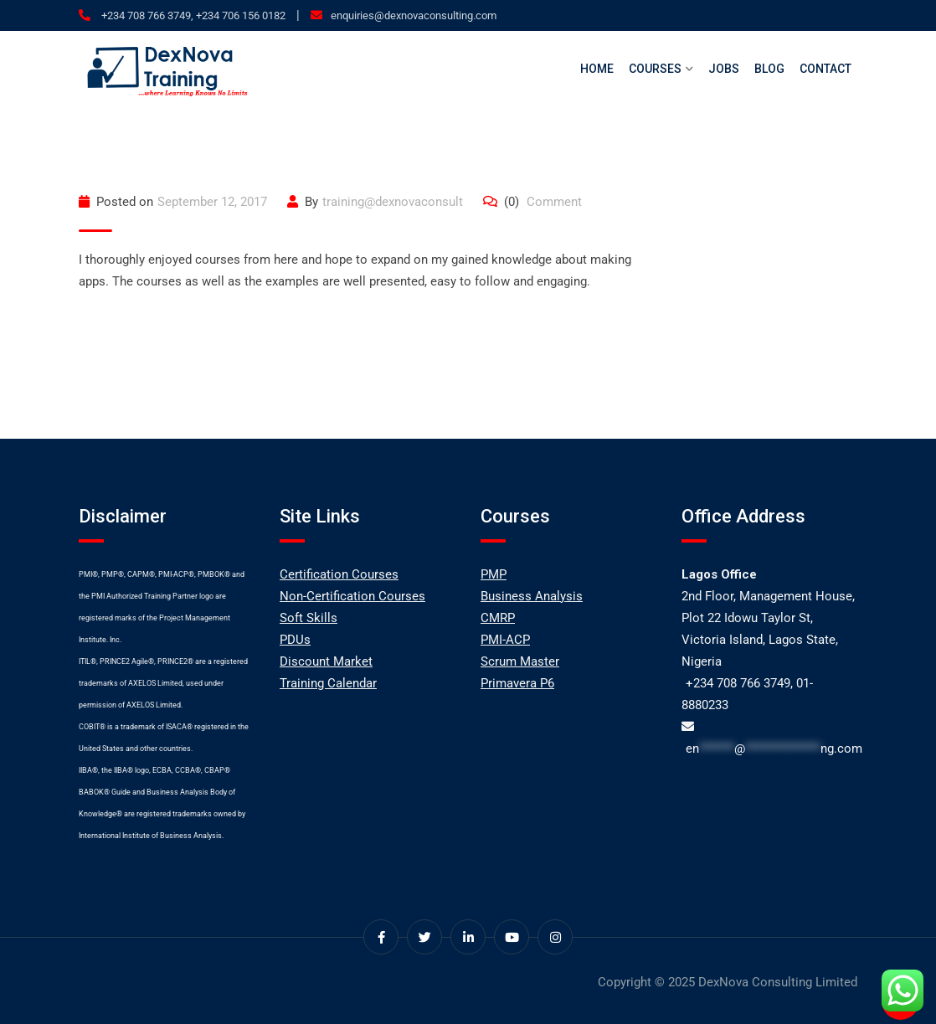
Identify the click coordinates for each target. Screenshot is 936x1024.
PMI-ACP (505, 639)
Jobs (723, 68)
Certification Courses (339, 574)
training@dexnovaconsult (392, 201)
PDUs (295, 639)
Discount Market (326, 661)
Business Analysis (532, 596)
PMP (494, 574)
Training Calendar (328, 683)
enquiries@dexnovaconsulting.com (413, 15)
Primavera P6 (517, 683)
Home (597, 68)
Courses (655, 68)
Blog (769, 68)
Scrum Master (520, 661)
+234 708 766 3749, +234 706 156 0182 (192, 15)
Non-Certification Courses (352, 596)
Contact (825, 68)
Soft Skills (308, 617)
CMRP (498, 617)
